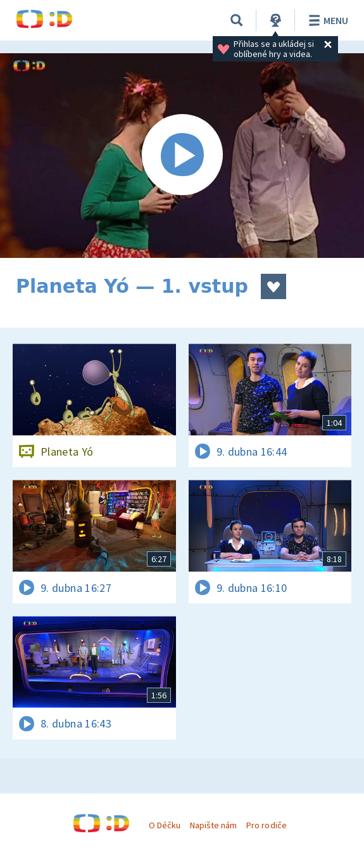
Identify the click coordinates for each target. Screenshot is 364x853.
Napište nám (213, 825)
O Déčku (164, 825)
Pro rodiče (266, 825)
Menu (326, 20)
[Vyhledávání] (237, 20)
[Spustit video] (182, 155)
